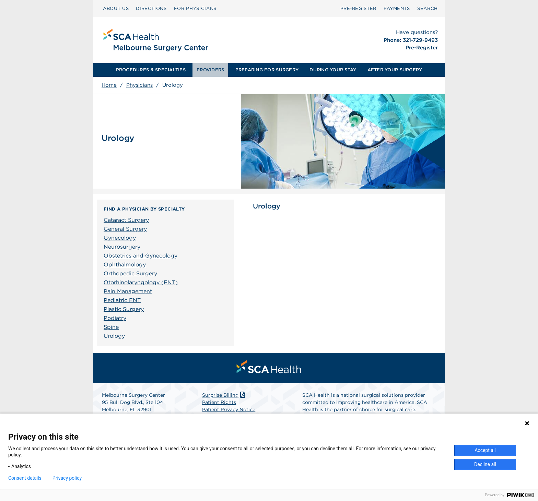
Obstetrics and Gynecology (140, 255)
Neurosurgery (122, 246)
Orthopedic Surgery (130, 273)
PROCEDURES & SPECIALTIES (151, 69)
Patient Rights (219, 402)
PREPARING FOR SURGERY (267, 69)
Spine (111, 327)
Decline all (485, 464)
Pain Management (128, 291)
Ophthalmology (125, 264)
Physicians (139, 85)
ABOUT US (116, 8)
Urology (114, 336)
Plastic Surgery (124, 309)
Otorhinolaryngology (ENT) (141, 282)
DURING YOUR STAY (332, 69)
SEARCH (427, 8)
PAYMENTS (397, 8)
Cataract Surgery (126, 220)
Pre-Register (422, 48)
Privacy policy (67, 478)
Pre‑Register (358, 8)
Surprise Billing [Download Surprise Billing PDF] (224, 395)
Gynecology (120, 238)
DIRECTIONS (151, 8)
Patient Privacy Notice (228, 409)
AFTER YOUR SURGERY (394, 69)
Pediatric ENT (122, 300)
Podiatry (115, 318)
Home (109, 85)
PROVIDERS (210, 69)
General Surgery (125, 229)
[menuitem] (115, 8)
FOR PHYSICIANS (195, 8)
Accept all (485, 450)
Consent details (25, 478)
